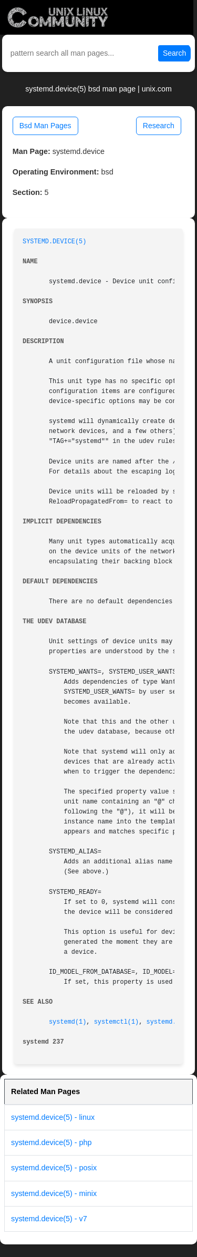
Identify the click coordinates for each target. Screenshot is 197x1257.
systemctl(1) (116, 1022)
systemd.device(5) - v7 (49, 1218)
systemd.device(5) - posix (54, 1167)
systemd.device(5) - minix (54, 1193)
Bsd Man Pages (45, 125)
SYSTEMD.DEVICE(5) (54, 241)
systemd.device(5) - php (51, 1142)
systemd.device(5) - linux (53, 1117)
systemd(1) (67, 1022)
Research (158, 125)
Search (174, 53)
